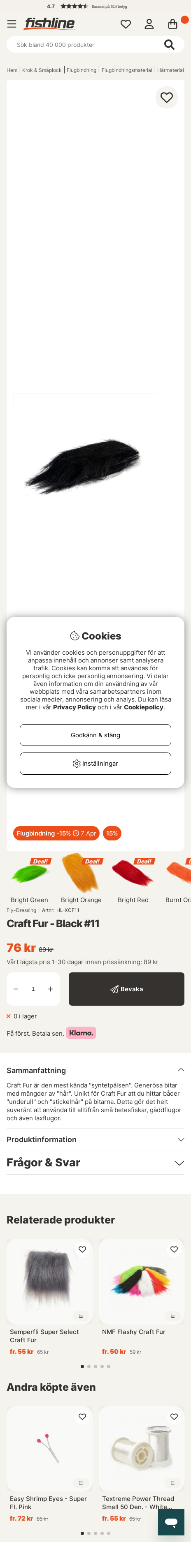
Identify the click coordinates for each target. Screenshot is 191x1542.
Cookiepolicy (143, 707)
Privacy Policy (74, 707)
